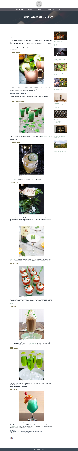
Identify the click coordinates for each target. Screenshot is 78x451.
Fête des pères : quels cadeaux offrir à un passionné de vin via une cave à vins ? (60, 105)
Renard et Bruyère (24, 85)
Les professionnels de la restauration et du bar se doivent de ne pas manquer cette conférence (26, 431)
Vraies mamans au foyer (25, 133)
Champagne (30, 9)
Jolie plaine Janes (24, 380)
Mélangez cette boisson (25, 422)
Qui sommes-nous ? (50, 9)
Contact (60, 9)
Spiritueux (39, 9)
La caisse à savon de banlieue (26, 339)
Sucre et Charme (24, 256)
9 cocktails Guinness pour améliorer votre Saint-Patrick (20, 432)
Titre (22, 215)
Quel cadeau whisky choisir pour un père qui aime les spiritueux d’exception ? (60, 43)
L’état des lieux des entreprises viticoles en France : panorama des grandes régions (60, 151)
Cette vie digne (24, 175)
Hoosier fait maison (24, 296)
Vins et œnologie (19, 9)
